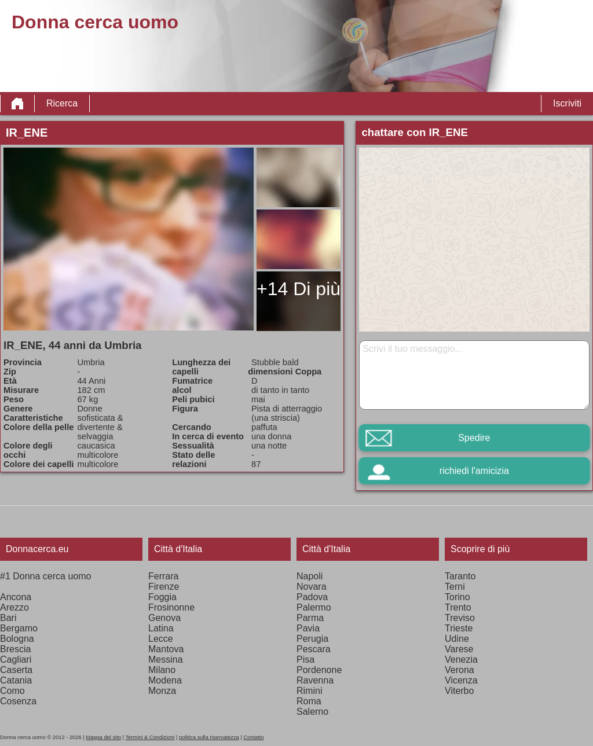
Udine (457, 639)
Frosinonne (171, 607)
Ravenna (315, 680)
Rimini (309, 691)
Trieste (459, 628)
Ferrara (163, 576)
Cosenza (18, 701)
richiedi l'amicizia (474, 471)
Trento (458, 607)
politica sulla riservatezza (209, 737)
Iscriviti (567, 103)
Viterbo (459, 691)
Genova (164, 618)
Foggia (162, 597)
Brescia (15, 649)
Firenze (163, 586)
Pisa (305, 659)
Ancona (15, 597)
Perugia (312, 639)
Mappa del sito (103, 737)
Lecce (160, 639)
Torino (457, 597)
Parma (310, 618)
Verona (459, 670)
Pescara (313, 649)
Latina (161, 628)
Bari (8, 618)
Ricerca (62, 103)
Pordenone (319, 670)
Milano (161, 670)
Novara (311, 586)
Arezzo (14, 607)
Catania (16, 680)
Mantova (166, 649)
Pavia (308, 628)
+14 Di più (299, 288)
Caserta (16, 670)
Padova (312, 597)
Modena (165, 680)
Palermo (313, 607)
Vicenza (461, 680)
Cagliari (15, 659)
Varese (459, 649)
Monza (162, 691)
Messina (165, 659)
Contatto (253, 737)
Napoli (309, 576)
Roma (308, 701)
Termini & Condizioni (149, 737)
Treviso (460, 618)
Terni (455, 586)
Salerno (312, 711)
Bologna (17, 639)
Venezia (461, 659)
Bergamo (19, 628)
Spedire (474, 438)
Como (12, 691)
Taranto (460, 576)
